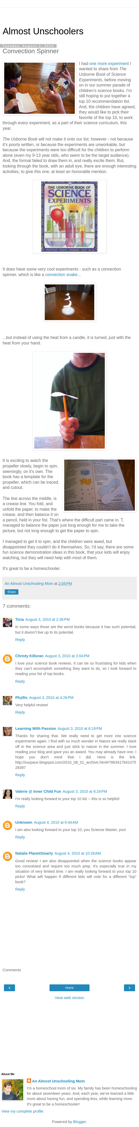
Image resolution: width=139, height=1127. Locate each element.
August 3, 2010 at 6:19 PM (80, 728)
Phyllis (21, 697)
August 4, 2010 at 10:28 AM (77, 853)
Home (69, 988)
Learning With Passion (35, 728)
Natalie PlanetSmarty (34, 853)
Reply (20, 640)
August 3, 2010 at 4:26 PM (51, 697)
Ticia (19, 619)
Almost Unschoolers (43, 31)
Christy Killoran (29, 656)
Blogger (79, 1122)
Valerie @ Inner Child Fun (38, 791)
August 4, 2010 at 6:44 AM (56, 822)
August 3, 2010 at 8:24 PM (85, 791)
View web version (69, 998)
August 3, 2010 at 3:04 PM (67, 656)
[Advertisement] (69, 14)
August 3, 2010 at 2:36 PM (48, 619)
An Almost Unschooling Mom (58, 1081)
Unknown (23, 822)
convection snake (61, 274)
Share (11, 592)
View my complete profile (22, 1111)
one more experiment (110, 63)
